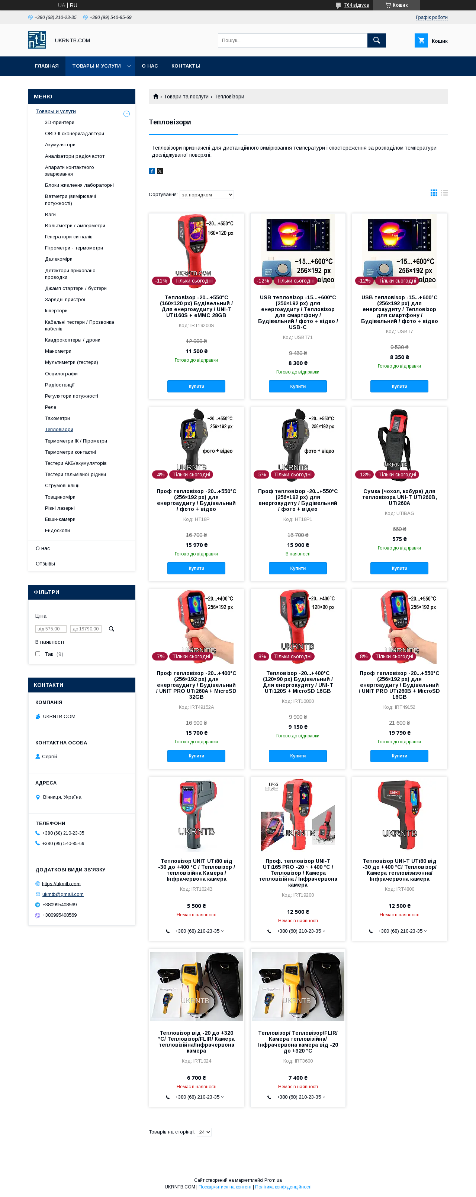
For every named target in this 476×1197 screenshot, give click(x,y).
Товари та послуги (186, 97)
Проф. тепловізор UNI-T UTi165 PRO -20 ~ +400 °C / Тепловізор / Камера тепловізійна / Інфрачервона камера (298, 873)
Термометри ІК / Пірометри (76, 441)
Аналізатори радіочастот (74, 156)
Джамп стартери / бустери (76, 288)
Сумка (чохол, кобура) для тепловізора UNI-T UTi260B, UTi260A (399, 497)
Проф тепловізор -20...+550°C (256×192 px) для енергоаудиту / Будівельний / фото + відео (197, 500)
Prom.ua (273, 1180)
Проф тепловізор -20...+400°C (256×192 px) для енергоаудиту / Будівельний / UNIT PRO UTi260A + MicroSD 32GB (196, 685)
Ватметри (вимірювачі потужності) (70, 199)
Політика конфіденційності (283, 1187)
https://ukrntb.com (61, 883)
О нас (150, 66)
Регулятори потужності (71, 396)
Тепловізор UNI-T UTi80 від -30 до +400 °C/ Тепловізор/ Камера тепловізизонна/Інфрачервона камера (400, 870)
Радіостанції (60, 385)
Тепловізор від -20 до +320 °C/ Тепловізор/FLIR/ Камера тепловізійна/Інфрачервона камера (196, 1042)
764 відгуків (356, 5)
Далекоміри (59, 259)
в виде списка (444, 194)
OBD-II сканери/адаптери (74, 133)
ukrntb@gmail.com (63, 894)
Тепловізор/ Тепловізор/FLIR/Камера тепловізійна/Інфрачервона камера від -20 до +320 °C (298, 1042)
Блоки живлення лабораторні (79, 185)
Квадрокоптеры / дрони (72, 340)
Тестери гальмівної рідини (75, 474)
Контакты (185, 66)
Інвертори (56, 310)
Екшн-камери (60, 519)
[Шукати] (376, 40)
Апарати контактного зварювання (69, 170)
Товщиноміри (60, 497)
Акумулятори (60, 144)
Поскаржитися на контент (225, 1187)
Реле (50, 407)
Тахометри (57, 418)
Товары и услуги (96, 66)
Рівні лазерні (60, 508)
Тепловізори (59, 429)
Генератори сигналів (69, 236)
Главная (47, 66)
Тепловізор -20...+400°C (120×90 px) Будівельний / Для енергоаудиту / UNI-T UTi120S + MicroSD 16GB (298, 682)
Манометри (58, 351)
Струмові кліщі (62, 485)
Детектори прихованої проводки (71, 274)
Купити (196, 386)
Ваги (50, 214)
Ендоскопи (57, 530)
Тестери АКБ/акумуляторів (76, 463)
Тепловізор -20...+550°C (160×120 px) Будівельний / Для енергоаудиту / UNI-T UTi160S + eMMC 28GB (196, 306)
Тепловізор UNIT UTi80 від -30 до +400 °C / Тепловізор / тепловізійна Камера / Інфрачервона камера (196, 870)
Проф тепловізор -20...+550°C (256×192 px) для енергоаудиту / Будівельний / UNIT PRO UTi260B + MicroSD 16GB (399, 685)
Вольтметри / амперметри (75, 225)
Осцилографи (61, 373)
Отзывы (45, 564)
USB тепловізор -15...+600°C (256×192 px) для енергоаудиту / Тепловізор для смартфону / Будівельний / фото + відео (399, 309)
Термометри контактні (70, 452)
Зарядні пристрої (65, 299)
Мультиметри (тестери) (71, 362)
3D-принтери (59, 122)
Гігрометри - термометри (74, 248)
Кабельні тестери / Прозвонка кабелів (79, 325)
